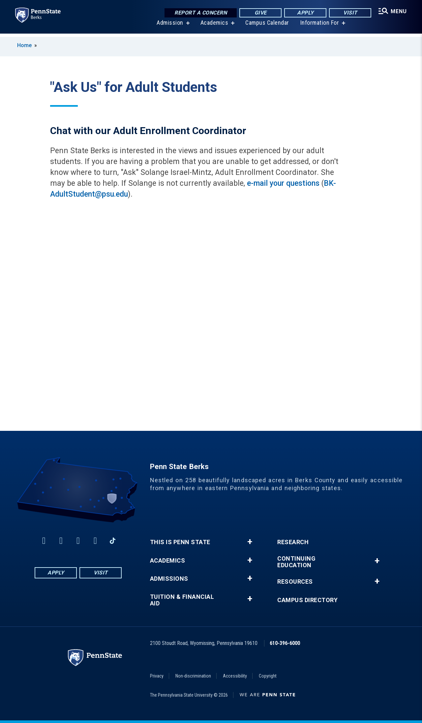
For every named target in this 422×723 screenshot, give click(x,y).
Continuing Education (296, 562)
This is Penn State (180, 542)
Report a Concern (199, 13)
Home (24, 45)
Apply (304, 13)
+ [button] (249, 542)
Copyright (268, 676)
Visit (349, 13)
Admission (169, 26)
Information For (319, 26)
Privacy (157, 676)
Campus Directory (307, 600)
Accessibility (235, 676)
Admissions (169, 578)
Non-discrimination (193, 676)
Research (293, 542)
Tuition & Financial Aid (182, 600)
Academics (214, 26)
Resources (295, 581)
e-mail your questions (283, 183)
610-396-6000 (285, 643)
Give (260, 13)
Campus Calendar (266, 26)
